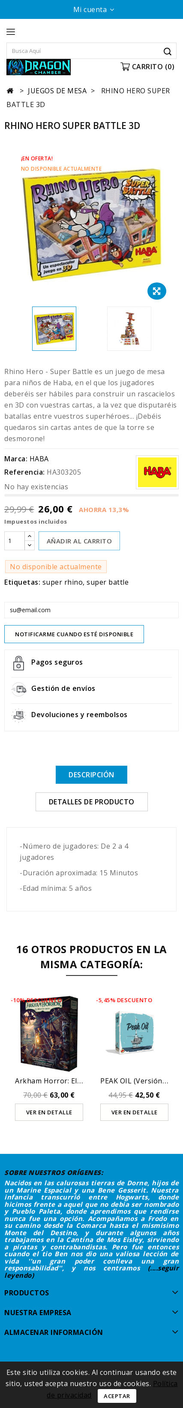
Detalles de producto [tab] (92, 802)
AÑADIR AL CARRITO (79, 541)
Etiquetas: (22, 582)
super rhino (62, 582)
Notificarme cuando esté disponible (74, 634)
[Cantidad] (14, 540)
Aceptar (117, 1396)
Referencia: (24, 472)
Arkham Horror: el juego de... (65, 1081)
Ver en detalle (49, 1112)
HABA (39, 458)
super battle (108, 582)
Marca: (15, 458)
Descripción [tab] (91, 774)
